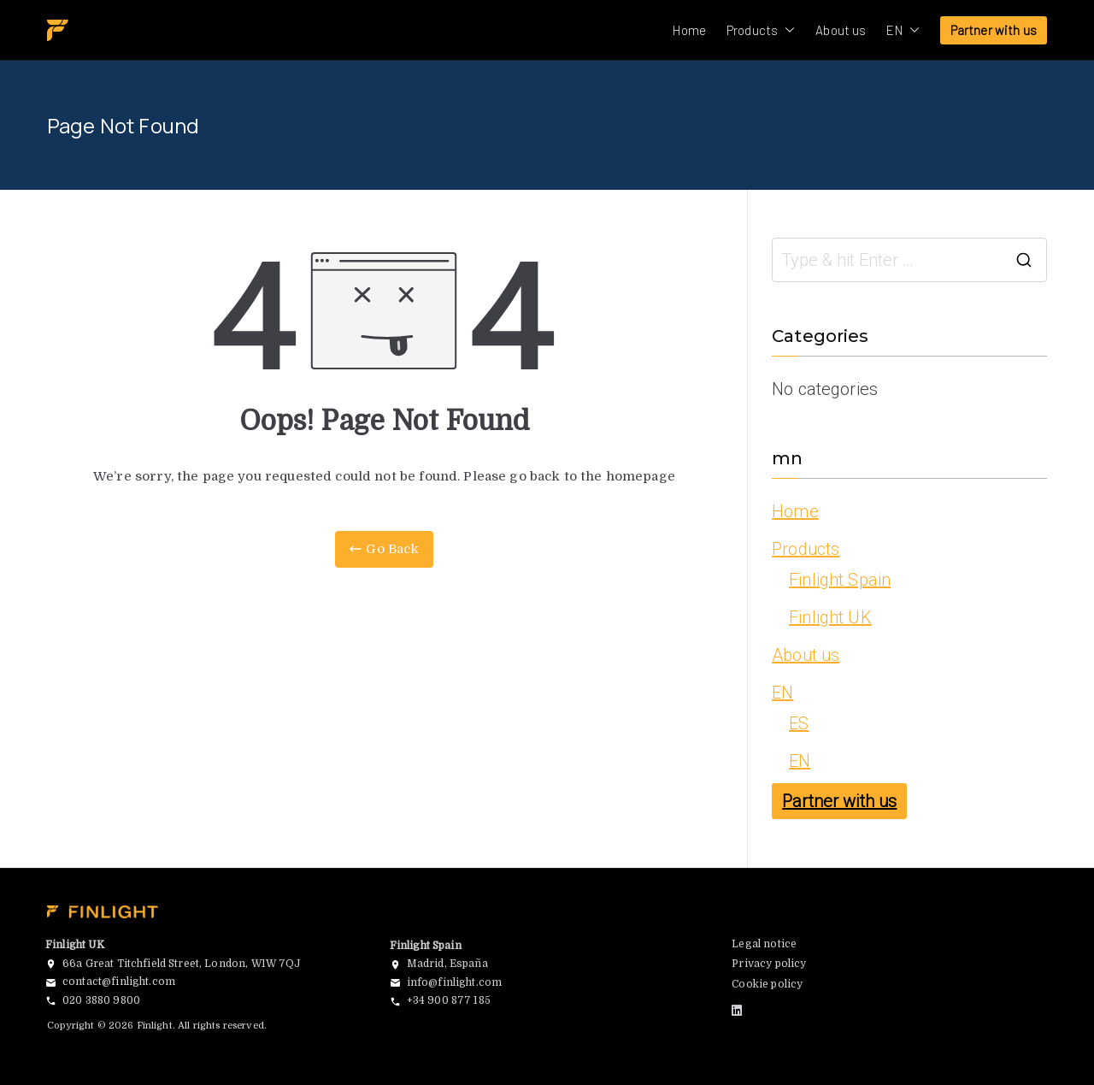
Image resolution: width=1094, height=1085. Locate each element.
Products (760, 30)
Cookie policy (767, 984)
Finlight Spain (840, 579)
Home (689, 30)
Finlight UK (830, 617)
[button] (786, 30)
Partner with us (993, 30)
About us (840, 30)
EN (902, 30)
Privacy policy (769, 964)
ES (799, 723)
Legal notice (764, 944)
